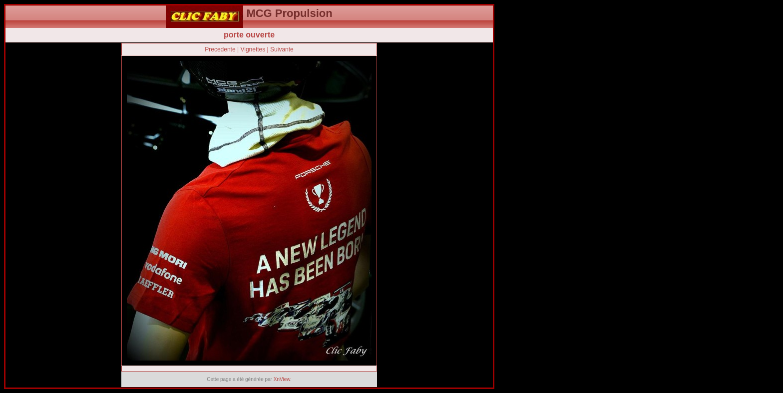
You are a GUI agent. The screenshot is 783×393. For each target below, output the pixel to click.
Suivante (282, 49)
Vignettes (252, 49)
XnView (282, 379)
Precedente (220, 49)
